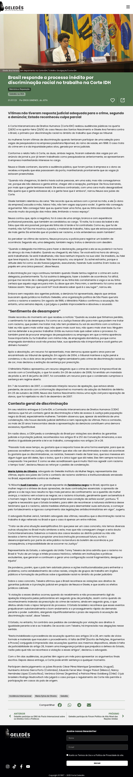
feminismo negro (78, 484)
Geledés (64, 696)
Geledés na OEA (16, 94)
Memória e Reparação (19, 89)
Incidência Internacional (20, 696)
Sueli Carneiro (29, 484)
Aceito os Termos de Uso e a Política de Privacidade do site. (96, 755)
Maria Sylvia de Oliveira (22, 471)
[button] (60, 705)
